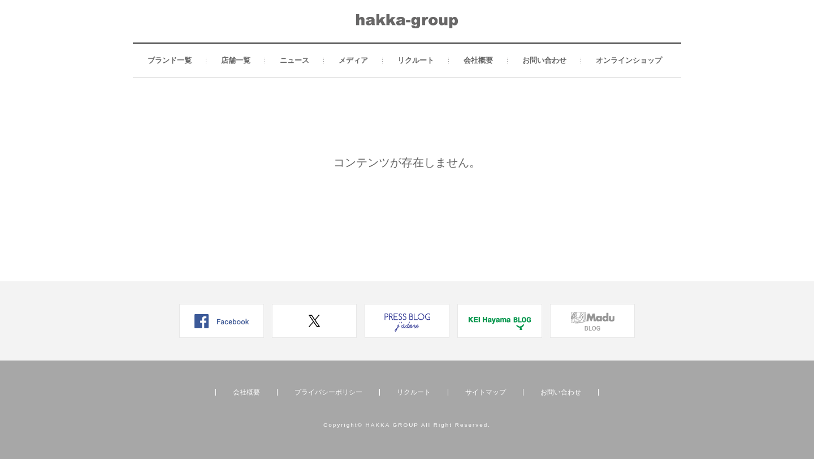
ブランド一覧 (170, 60)
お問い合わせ (544, 60)
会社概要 (478, 60)
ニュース (294, 60)
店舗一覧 (235, 60)
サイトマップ (485, 392)
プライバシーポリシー (328, 392)
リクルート (415, 60)
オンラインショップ (629, 60)
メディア (353, 60)
